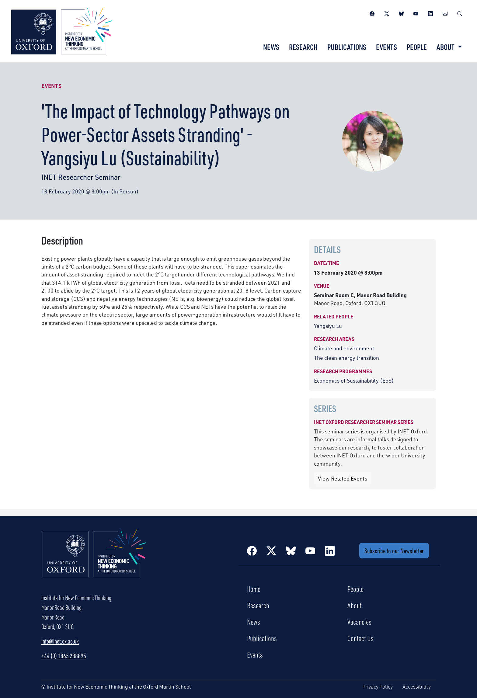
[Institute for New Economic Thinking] (61, 30)
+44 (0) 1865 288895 (63, 656)
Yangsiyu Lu (328, 325)
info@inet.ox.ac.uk (60, 641)
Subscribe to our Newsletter (394, 551)
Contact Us (360, 638)
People (417, 47)
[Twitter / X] (386, 12)
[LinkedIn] (430, 12)
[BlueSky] (401, 12)
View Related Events (342, 478)
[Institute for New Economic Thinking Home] (94, 560)
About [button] (446, 47)
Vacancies (359, 622)
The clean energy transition (346, 357)
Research (303, 47)
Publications (346, 47)
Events (386, 47)
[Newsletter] (445, 12)
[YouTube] (416, 12)
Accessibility (416, 686)
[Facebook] (372, 12)
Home (253, 589)
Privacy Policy (377, 686)
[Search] (459, 12)
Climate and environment (344, 348)
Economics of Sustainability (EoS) (354, 380)
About (354, 605)
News (271, 47)
